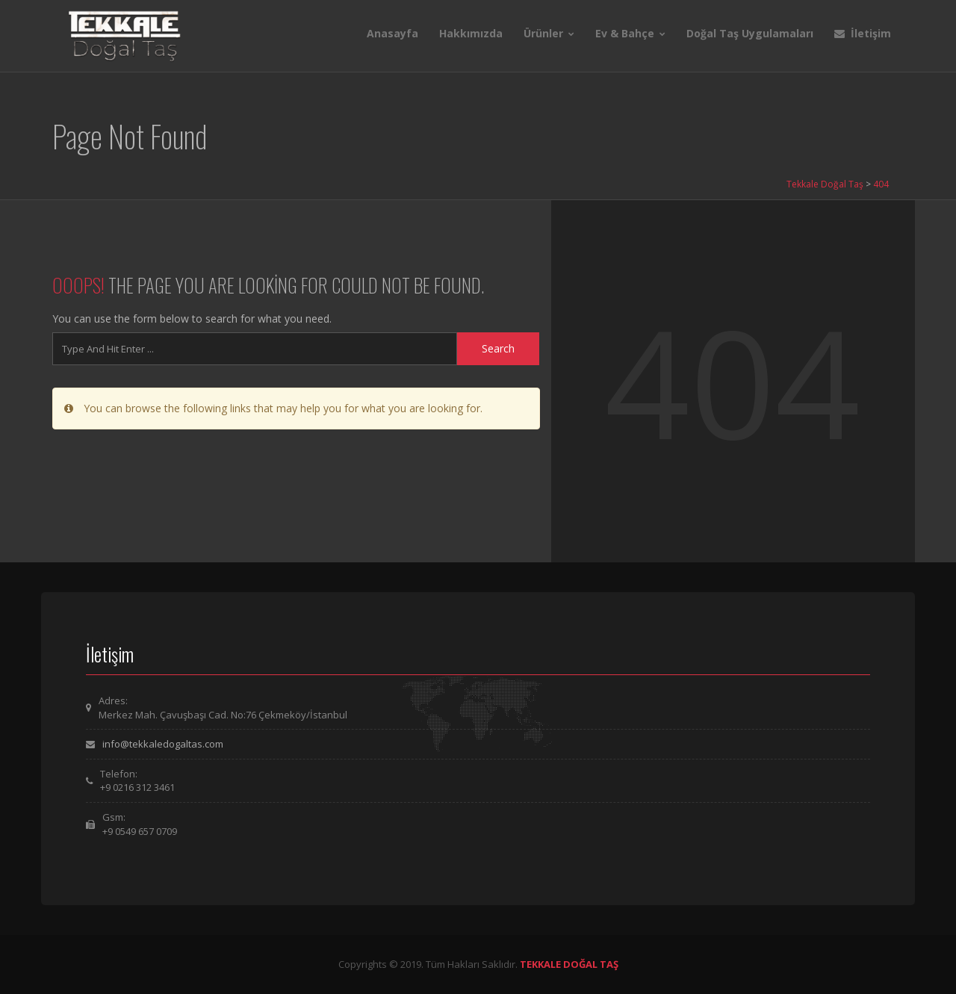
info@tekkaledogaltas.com (162, 744)
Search (498, 348)
